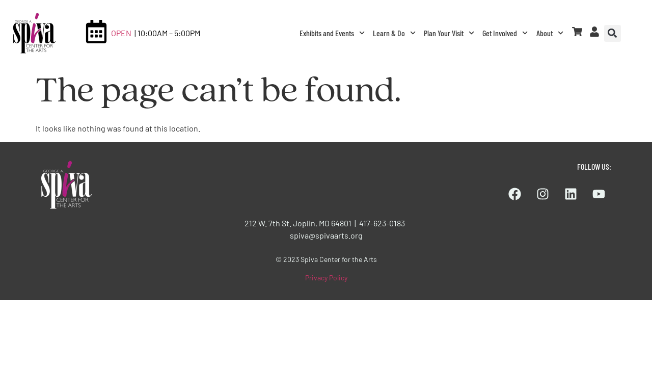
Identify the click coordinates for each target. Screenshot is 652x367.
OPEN (121, 33)
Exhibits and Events (332, 33)
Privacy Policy (326, 277)
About (549, 33)
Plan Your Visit (449, 33)
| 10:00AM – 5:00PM (167, 33)
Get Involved (505, 33)
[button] (612, 33)
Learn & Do (394, 33)
